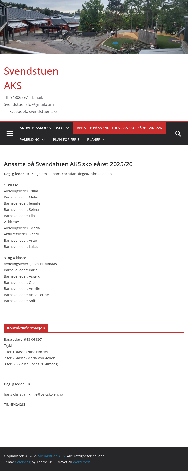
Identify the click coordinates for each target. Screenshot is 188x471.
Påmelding (30, 139)
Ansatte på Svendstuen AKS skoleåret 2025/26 (119, 127)
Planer (93, 139)
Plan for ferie (66, 139)
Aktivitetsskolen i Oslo (42, 127)
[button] (66, 127)
